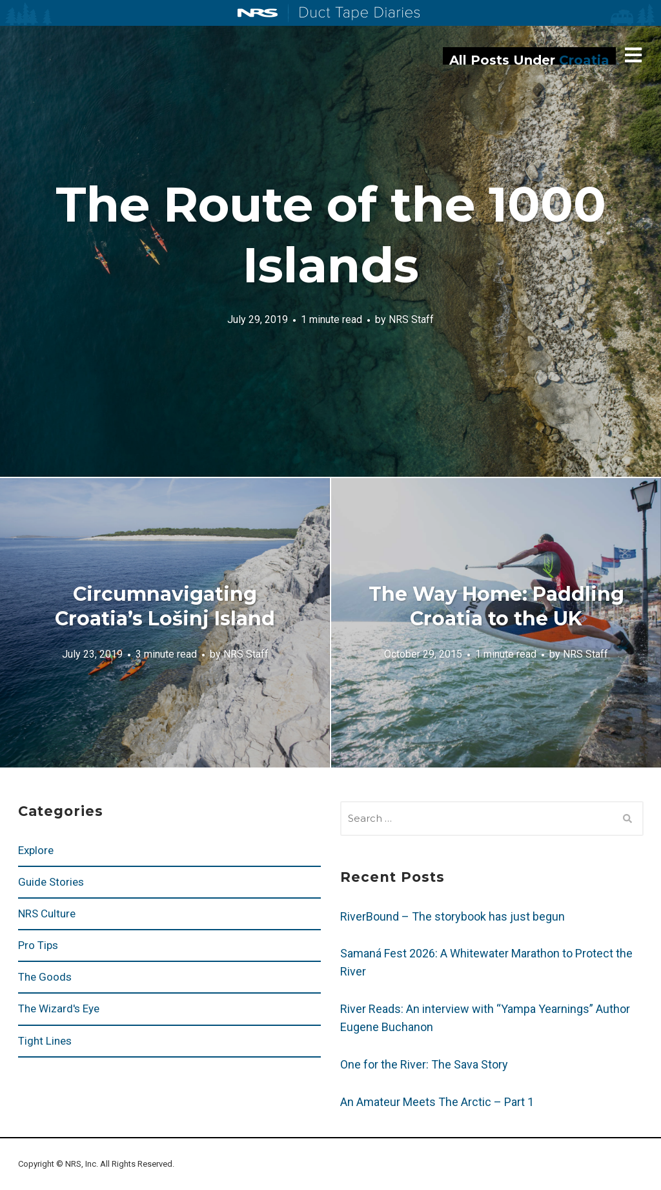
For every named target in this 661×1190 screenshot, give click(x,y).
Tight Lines (45, 1040)
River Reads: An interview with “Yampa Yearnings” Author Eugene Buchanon (485, 1018)
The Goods (45, 976)
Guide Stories (51, 881)
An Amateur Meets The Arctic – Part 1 (437, 1102)
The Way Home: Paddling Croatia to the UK (496, 606)
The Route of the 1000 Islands (331, 234)
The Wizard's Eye (58, 1008)
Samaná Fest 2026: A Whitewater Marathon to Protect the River (486, 962)
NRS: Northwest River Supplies (258, 13)
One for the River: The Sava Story (424, 1064)
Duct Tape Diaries (354, 13)
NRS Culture (47, 913)
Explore (36, 850)
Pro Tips (38, 945)
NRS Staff (411, 319)
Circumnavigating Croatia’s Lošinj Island (165, 606)
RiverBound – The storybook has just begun (452, 916)
